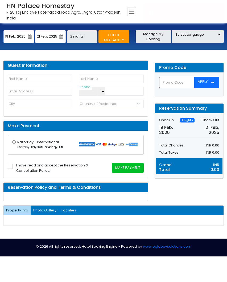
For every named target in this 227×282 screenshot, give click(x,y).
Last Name (89, 78)
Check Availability (114, 37)
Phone (85, 88)
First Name (18, 78)
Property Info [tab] (17, 210)
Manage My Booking (153, 36)
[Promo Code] (177, 82)
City (12, 103)
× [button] (219, 8)
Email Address (21, 91)
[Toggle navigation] (131, 11)
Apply (207, 82)
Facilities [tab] (68, 210)
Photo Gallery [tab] (44, 210)
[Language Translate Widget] (197, 34)
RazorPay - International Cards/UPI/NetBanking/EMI (40, 144)
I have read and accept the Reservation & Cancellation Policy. (52, 168)
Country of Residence (98, 103)
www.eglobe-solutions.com (167, 246)
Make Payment (127, 167)
